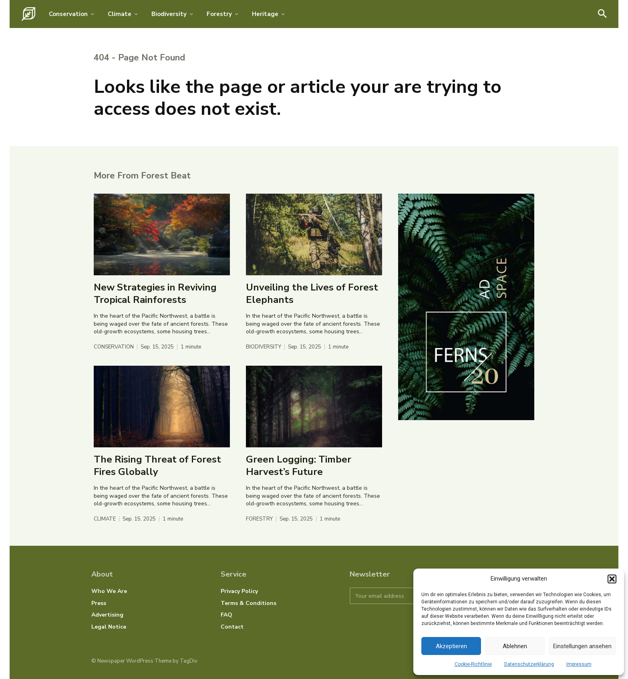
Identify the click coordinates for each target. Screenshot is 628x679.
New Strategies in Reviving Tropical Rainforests (155, 293)
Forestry (259, 519)
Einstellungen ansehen (582, 646)
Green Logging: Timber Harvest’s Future (298, 465)
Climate (105, 519)
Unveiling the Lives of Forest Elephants (312, 293)
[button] (612, 579)
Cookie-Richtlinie (473, 664)
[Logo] (28, 14)
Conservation (114, 347)
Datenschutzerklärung (529, 664)
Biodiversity (263, 347)
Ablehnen (515, 646)
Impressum (579, 664)
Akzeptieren (451, 646)
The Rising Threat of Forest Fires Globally (157, 465)
